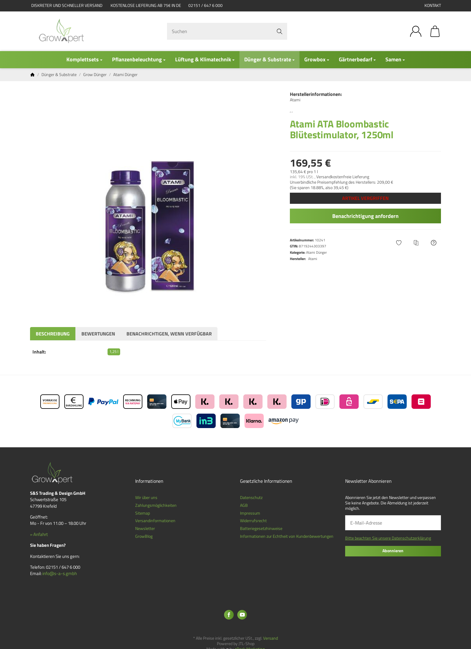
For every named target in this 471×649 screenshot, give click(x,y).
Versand (270, 638)
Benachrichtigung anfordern (365, 216)
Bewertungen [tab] (98, 333)
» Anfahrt (39, 534)
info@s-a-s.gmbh (59, 573)
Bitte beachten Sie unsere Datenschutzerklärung (388, 538)
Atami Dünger (316, 252)
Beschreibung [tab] (53, 333)
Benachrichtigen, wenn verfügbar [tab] (169, 333)
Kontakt (432, 5)
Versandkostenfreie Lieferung (342, 177)
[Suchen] (227, 31)
